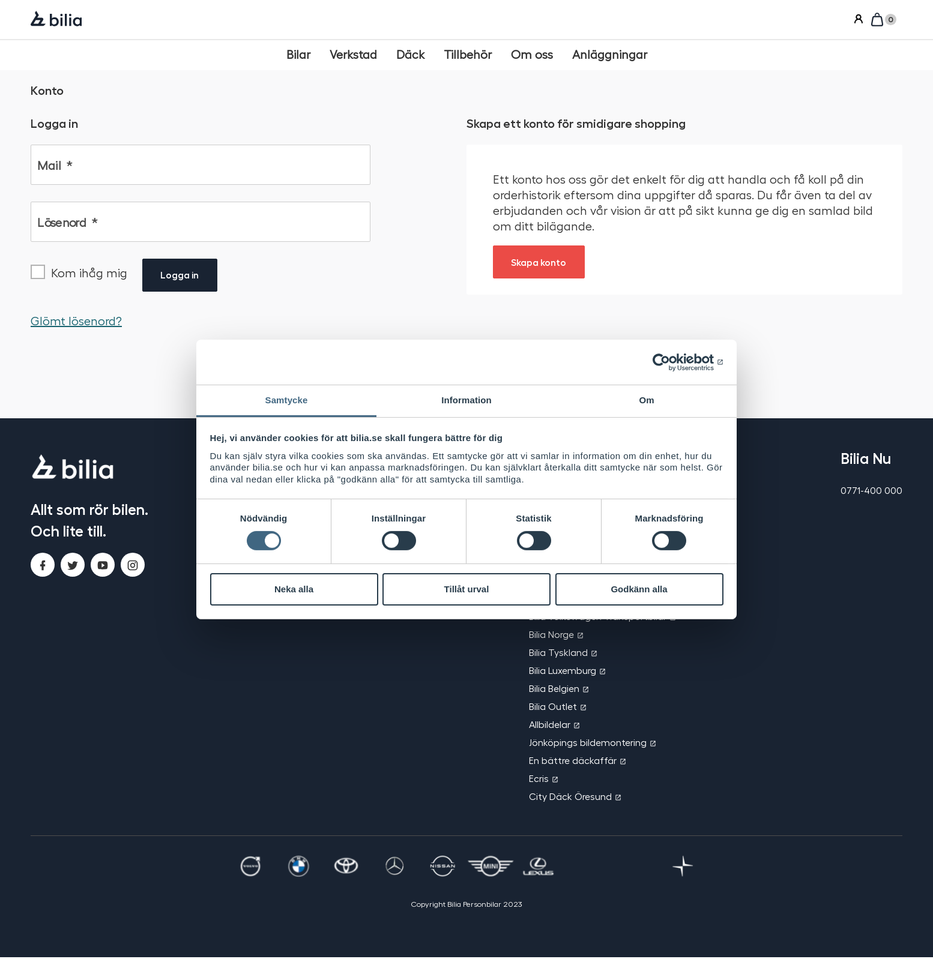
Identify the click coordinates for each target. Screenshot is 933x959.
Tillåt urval (466, 589)
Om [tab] (646, 400)
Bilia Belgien (554, 690)
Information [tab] (466, 400)
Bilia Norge (551, 636)
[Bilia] (56, 20)
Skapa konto (540, 262)
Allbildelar (549, 726)
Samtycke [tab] (286, 400)
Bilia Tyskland (558, 654)
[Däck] (410, 54)
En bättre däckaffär (573, 762)
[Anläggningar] (610, 54)
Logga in (180, 276)
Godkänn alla (639, 589)
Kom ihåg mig (89, 273)
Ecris (539, 780)
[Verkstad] (353, 54)
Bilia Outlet (553, 708)
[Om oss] (532, 54)
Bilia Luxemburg (562, 672)
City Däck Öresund (570, 798)
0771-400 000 (871, 492)
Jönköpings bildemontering (588, 744)
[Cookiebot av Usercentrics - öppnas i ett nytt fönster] (670, 362)
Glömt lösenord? (76, 322)
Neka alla (293, 589)
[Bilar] (298, 54)
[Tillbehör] (467, 54)
